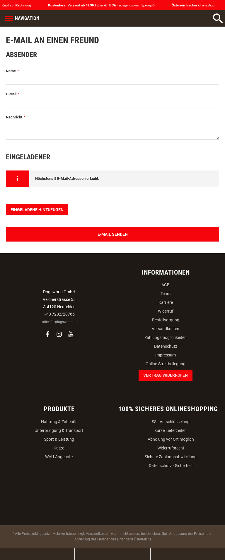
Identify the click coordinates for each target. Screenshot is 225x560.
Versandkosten (165, 328)
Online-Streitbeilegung (165, 363)
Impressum (165, 355)
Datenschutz (165, 346)
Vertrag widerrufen (165, 375)
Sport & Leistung (59, 439)
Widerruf (165, 311)
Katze (59, 448)
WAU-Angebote (59, 456)
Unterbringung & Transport (59, 430)
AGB (165, 284)
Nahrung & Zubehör (59, 421)
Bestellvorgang (165, 320)
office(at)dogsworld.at (59, 322)
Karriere (165, 302)
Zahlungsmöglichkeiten (165, 337)
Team (166, 293)
